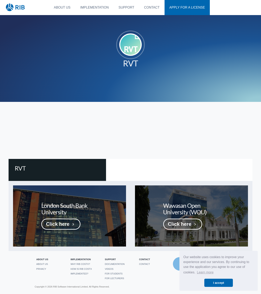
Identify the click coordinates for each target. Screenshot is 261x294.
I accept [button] (218, 282)
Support (126, 7)
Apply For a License (187, 7)
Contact (151, 7)
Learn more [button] (205, 272)
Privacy (41, 269)
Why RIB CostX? (80, 264)
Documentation (115, 264)
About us (62, 7)
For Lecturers (114, 278)
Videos (109, 269)
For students (114, 273)
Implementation (94, 7)
